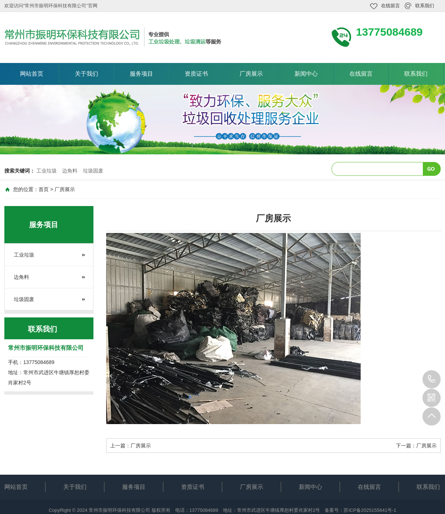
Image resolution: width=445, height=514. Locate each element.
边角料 (69, 171)
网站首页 (31, 74)
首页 (44, 189)
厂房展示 (251, 74)
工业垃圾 (46, 171)
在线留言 (390, 5)
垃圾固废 (93, 171)
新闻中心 (306, 74)
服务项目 (141, 74)
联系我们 (424, 5)
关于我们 (86, 74)
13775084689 (431, 379)
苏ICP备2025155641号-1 (370, 510)
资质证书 (196, 74)
